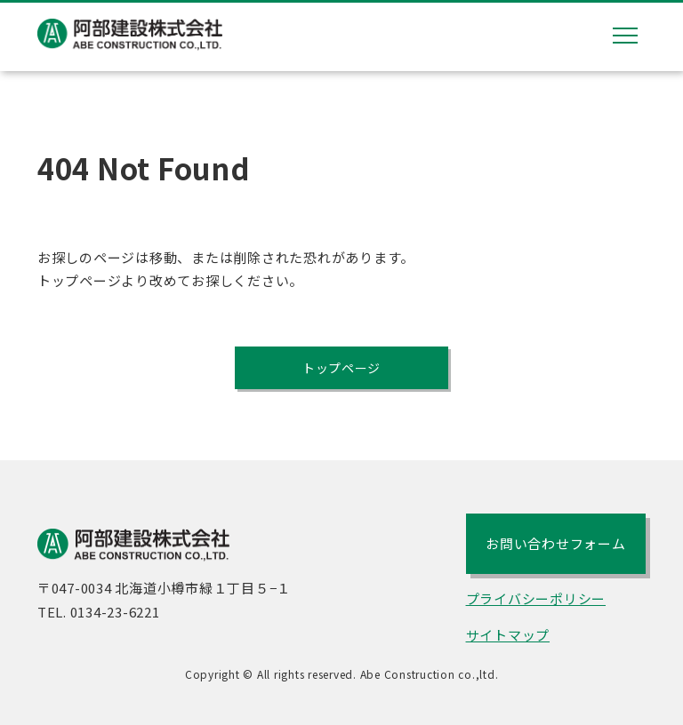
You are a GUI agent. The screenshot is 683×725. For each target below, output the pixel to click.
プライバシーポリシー (536, 601)
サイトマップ (508, 637)
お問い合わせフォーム (556, 546)
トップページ (342, 368)
